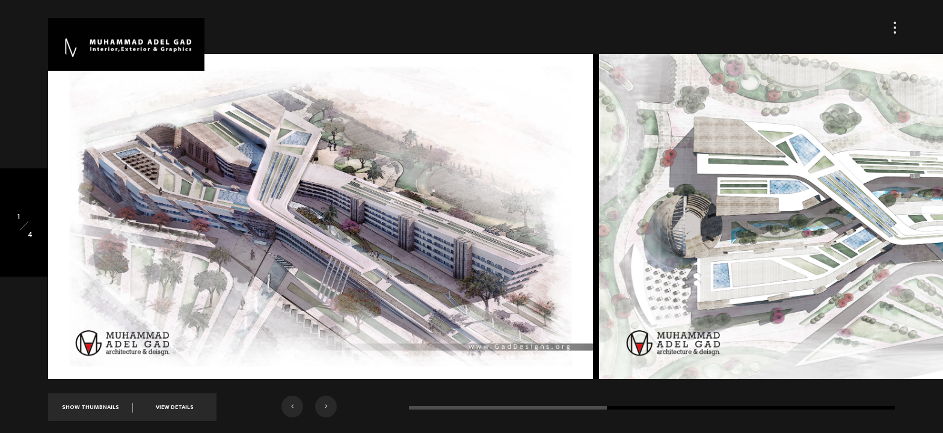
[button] (292, 406)
